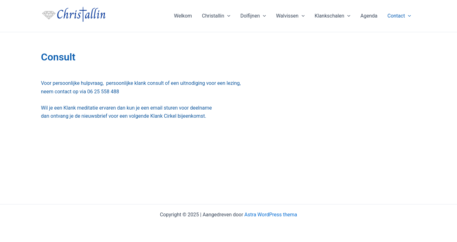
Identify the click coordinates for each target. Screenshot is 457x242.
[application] (227, 15)
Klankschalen (332, 15)
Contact (399, 15)
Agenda (368, 16)
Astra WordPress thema (270, 215)
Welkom (183, 16)
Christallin (216, 15)
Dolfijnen (253, 15)
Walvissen (290, 15)
